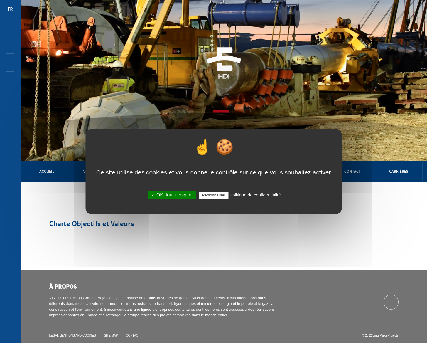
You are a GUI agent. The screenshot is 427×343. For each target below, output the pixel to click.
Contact (352, 171)
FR (10, 8)
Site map (111, 335)
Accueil (46, 171)
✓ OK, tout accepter (172, 194)
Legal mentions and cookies (72, 335)
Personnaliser (214, 195)
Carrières (398, 171)
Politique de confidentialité (255, 194)
